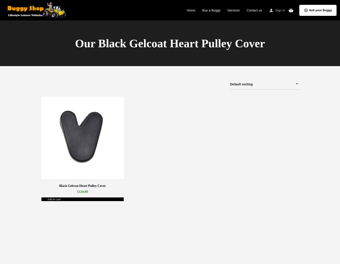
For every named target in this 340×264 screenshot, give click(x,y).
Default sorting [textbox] (261, 85)
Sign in (280, 10)
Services (234, 10)
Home (191, 10)
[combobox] (264, 84)
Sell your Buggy (318, 10)
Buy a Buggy (211, 10)
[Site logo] (35, 10)
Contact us (254, 10)
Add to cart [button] (54, 199)
